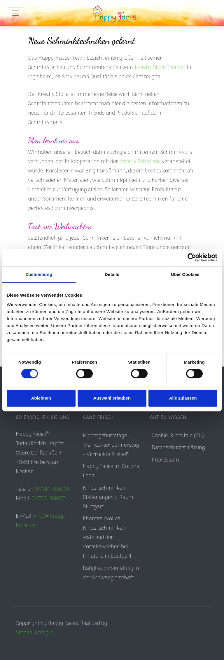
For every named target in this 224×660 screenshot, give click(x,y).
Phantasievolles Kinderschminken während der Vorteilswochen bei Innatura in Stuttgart (107, 537)
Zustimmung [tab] (39, 274)
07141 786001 (52, 489)
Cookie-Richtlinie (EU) (178, 435)
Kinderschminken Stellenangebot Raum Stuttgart (108, 498)
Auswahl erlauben (112, 397)
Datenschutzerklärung (178, 447)
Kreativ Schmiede (140, 161)
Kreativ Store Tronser (160, 67)
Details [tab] (112, 274)
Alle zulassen (183, 397)
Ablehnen (41, 397)
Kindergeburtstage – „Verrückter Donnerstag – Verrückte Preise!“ (111, 445)
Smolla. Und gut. (35, 632)
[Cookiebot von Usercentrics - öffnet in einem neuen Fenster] (191, 257)
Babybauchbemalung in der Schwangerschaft (111, 573)
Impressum (165, 460)
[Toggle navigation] (15, 13)
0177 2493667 (48, 498)
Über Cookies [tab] (185, 274)
